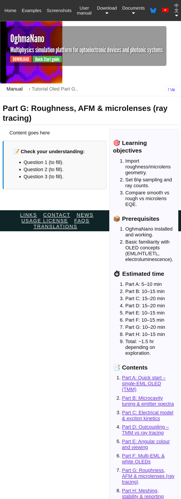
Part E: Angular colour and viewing (146, 444)
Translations (55, 226)
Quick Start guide (47, 59)
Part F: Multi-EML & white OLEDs (143, 458)
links (28, 215)
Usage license (44, 220)
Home (10, 10)
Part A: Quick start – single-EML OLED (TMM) (144, 383)
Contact (56, 215)
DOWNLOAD (21, 59)
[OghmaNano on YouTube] (165, 10)
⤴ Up (171, 89)
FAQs (81, 220)
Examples (31, 10)
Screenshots (59, 10)
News (85, 215)
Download (107, 10)
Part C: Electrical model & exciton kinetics (147, 415)
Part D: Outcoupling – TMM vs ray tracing (145, 429)
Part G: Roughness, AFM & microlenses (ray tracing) (148, 476)
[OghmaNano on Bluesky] (153, 10)
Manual (14, 89)
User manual (84, 10)
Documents (133, 10)
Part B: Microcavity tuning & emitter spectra (148, 401)
